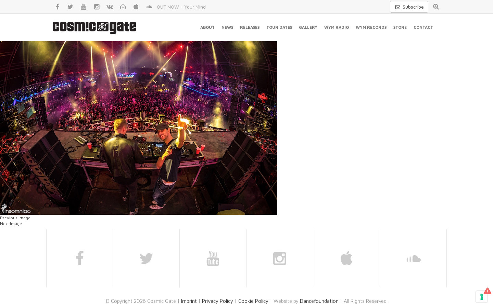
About (207, 27)
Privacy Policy (217, 301)
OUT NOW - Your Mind (181, 7)
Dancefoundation (319, 301)
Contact (423, 27)
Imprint (189, 301)
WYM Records (371, 27)
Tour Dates (279, 27)
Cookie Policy (253, 301)
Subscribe (409, 7)
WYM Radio (336, 27)
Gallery (308, 27)
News (227, 27)
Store (400, 27)
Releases (250, 27)
